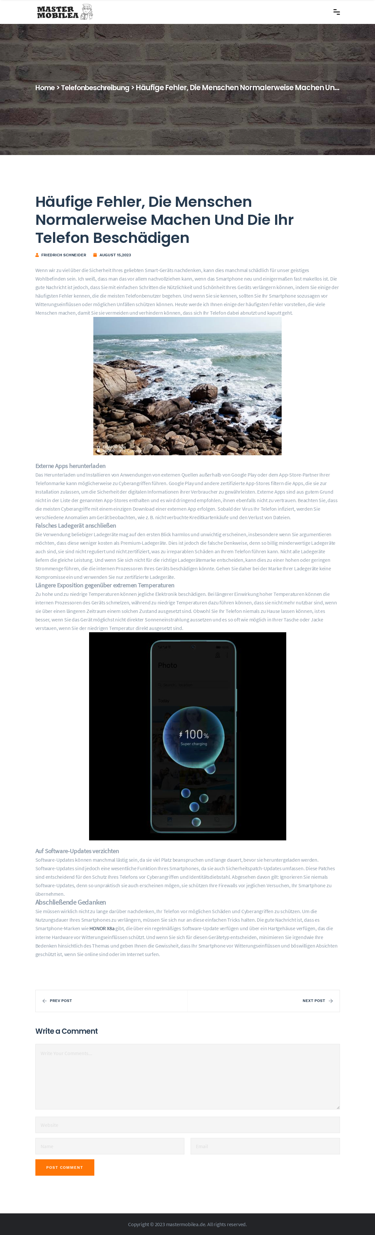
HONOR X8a (101, 928)
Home (46, 88)
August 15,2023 (115, 255)
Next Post (318, 1000)
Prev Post (57, 1000)
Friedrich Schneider (63, 255)
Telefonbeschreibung (100, 88)
